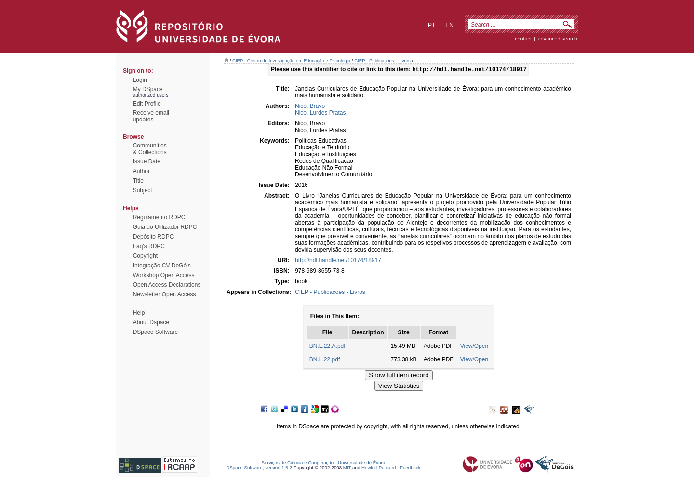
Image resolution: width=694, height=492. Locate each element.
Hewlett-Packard (378, 468)
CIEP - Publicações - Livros (382, 60)
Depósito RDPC (153, 236)
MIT (347, 468)
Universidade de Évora (361, 463)
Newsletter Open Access (164, 294)
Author (141, 171)
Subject (142, 190)
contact (523, 38)
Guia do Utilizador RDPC (165, 227)
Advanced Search (557, 38)
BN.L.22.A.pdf (327, 347)
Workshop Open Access (164, 275)
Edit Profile (147, 103)
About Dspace (151, 322)
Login (140, 80)
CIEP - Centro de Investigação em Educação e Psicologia (291, 60)
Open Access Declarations (167, 284)
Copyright (145, 256)
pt (431, 25)
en (449, 25)
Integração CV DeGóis (162, 265)
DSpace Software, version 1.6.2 (259, 468)
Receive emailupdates (151, 116)
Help (139, 312)
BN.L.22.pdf (324, 360)
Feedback (410, 468)
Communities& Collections (150, 149)
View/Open (474, 347)
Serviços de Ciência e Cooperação (298, 463)
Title (138, 180)
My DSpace (148, 89)
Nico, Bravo (310, 107)
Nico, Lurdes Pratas (320, 113)
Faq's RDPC (149, 246)
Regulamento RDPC (159, 217)
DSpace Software (155, 332)
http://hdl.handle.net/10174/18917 (338, 261)
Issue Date (146, 161)
